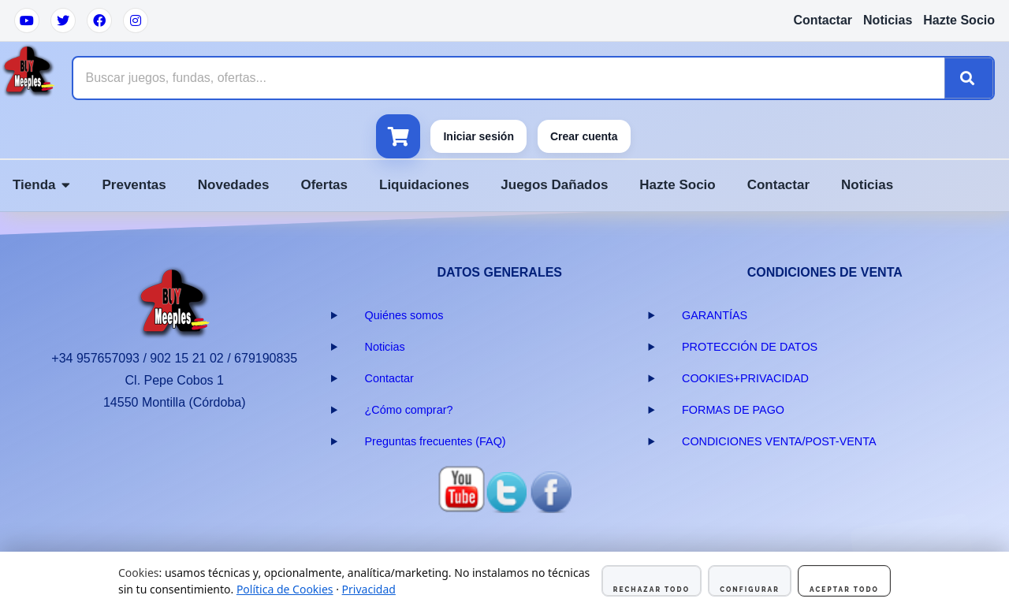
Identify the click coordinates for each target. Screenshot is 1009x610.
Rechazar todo (651, 589)
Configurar (750, 589)
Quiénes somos (404, 315)
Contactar (822, 20)
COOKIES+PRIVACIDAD (745, 378)
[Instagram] (135, 20)
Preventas (134, 184)
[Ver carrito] (398, 136)
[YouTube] (26, 20)
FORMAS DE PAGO (733, 410)
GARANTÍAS (714, 315)
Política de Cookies (284, 589)
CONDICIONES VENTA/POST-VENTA (779, 441)
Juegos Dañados (554, 184)
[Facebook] (99, 20)
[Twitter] (63, 20)
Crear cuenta (584, 136)
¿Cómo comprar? (409, 410)
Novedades (234, 184)
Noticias (887, 20)
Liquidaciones (424, 184)
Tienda (41, 184)
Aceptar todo (844, 589)
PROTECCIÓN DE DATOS (749, 346)
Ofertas (324, 184)
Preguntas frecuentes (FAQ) (435, 441)
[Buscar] (968, 78)
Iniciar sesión (478, 136)
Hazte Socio (959, 20)
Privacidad (369, 589)
